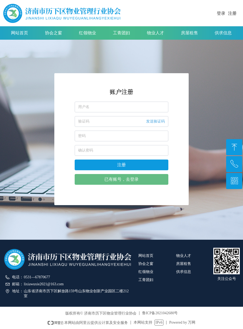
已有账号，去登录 (121, 179)
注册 (121, 164)
